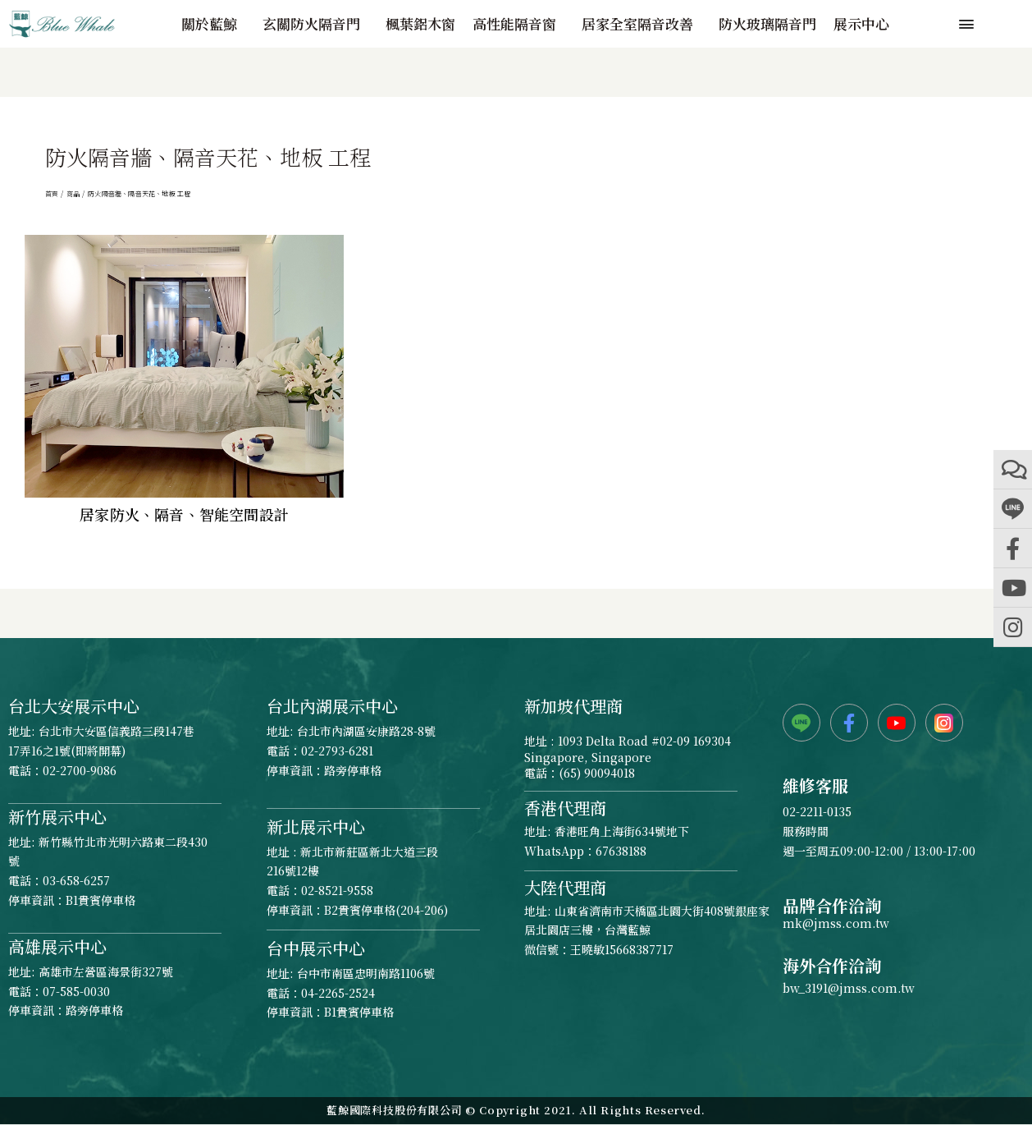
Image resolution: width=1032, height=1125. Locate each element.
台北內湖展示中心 (332, 706)
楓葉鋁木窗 (420, 24)
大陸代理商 (565, 887)
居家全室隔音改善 (641, 24)
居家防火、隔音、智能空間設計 (184, 514)
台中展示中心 (316, 948)
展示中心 (861, 24)
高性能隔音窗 (518, 24)
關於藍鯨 (213, 24)
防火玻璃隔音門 (767, 24)
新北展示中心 (316, 826)
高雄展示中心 (57, 946)
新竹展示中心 (57, 817)
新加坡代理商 (573, 706)
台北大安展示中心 (73, 706)
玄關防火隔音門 (315, 24)
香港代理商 (565, 808)
